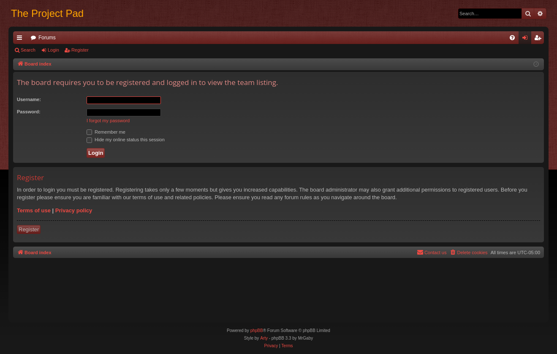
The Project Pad (47, 13)
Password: (29, 111)
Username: (29, 99)
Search (28, 49)
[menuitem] (512, 37)
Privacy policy (73, 210)
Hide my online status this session (126, 139)
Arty (264, 338)
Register (80, 49)
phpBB (256, 330)
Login (53, 49)
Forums (47, 38)
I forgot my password (108, 120)
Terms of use (34, 210)
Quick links (21, 39)
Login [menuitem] (526, 39)
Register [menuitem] (539, 39)
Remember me (106, 131)
